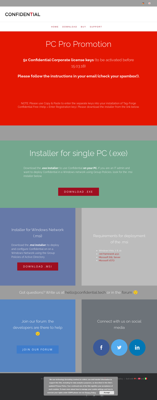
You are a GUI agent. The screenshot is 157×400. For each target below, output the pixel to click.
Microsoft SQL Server (109, 257)
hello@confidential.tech (85, 292)
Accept (107, 393)
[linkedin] (137, 347)
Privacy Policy (90, 393)
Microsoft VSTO (106, 260)
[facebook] (101, 347)
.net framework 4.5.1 (109, 254)
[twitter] (119, 347)
